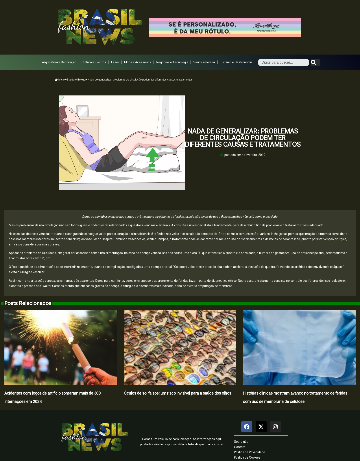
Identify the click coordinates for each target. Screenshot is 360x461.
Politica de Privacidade (249, 452)
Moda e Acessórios (137, 62)
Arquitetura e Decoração (59, 62)
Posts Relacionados (27, 303)
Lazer (115, 62)
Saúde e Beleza (204, 62)
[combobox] (283, 62)
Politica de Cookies (247, 457)
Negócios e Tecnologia (172, 62)
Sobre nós (241, 441)
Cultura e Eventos (93, 62)
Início (60, 79)
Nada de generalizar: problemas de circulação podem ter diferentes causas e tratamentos (243, 137)
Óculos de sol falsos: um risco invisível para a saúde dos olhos (177, 393)
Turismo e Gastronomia (236, 62)
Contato (240, 447)
